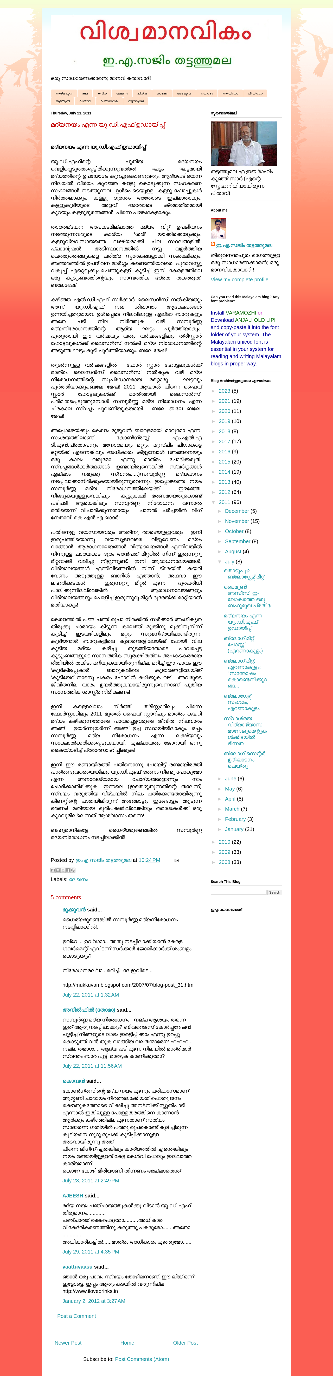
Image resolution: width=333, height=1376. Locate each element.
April (231, 799)
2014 (225, 472)
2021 (225, 401)
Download (222, 320)
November (238, 521)
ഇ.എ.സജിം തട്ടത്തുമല (244, 245)
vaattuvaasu (77, 1267)
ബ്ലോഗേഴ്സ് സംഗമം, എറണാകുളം (241, 702)
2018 (225, 431)
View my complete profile (239, 279)
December (238, 511)
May (230, 789)
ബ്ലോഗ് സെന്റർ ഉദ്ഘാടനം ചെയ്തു (244, 760)
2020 (225, 411)
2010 (225, 842)
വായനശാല (109, 101)
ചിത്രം (142, 93)
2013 (225, 482)
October (235, 531)
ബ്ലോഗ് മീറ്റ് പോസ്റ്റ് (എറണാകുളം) (243, 644)
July (230, 561)
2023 (225, 391)
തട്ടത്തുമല (136, 101)
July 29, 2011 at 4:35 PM (90, 1252)
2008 (225, 862)
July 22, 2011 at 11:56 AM (92, 1066)
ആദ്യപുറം (64, 93)
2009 (225, 852)
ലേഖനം (122, 93)
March (233, 809)
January (235, 829)
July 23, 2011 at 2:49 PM (90, 1180)
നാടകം (162, 93)
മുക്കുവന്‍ (74, 909)
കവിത (102, 93)
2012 (225, 492)
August (234, 551)
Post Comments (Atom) (142, 1359)
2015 (225, 462)
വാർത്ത (85, 101)
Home (127, 1343)
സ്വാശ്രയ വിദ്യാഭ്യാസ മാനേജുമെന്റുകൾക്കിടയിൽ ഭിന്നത (245, 731)
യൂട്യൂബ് (62, 101)
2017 (225, 441)
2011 (225, 502)
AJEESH (72, 1195)
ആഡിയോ (230, 93)
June (231, 778)
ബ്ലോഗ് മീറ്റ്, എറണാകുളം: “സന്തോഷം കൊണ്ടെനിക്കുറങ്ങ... (245, 673)
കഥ (85, 93)
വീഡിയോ (255, 93)
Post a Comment (76, 1316)
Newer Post (68, 1343)
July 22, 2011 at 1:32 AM (90, 995)
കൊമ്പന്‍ (73, 1081)
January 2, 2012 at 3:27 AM (93, 1301)
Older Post (185, 1343)
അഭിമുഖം (184, 93)
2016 (225, 451)
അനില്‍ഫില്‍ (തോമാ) (88, 1010)
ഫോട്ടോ (207, 93)
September (238, 541)
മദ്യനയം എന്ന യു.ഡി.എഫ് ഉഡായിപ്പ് (243, 622)
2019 (225, 421)
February (236, 819)
